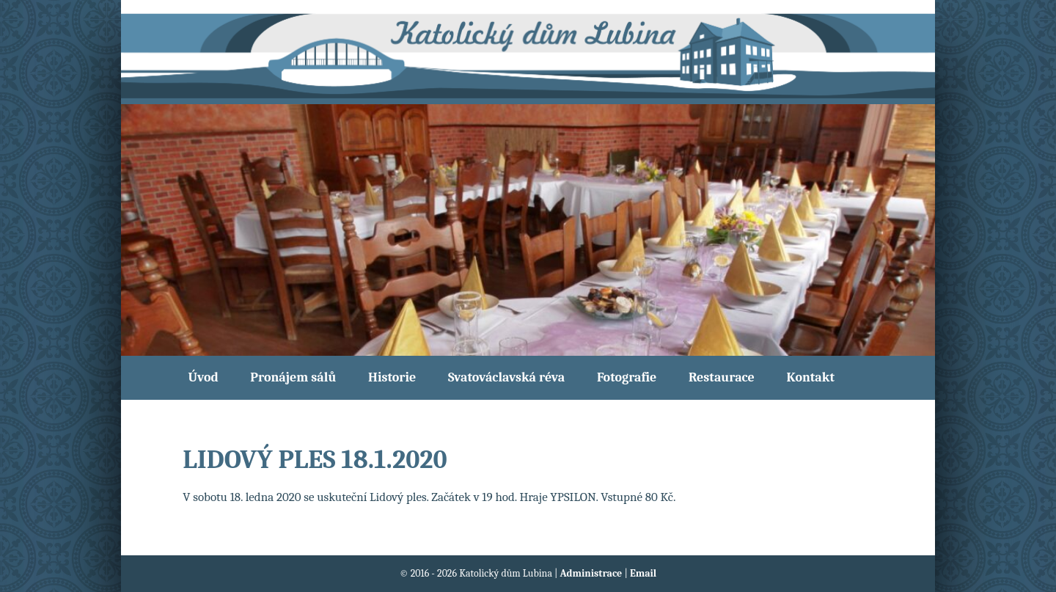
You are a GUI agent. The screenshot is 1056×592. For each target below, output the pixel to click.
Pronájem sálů (293, 377)
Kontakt (810, 377)
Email (643, 573)
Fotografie (626, 377)
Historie (392, 377)
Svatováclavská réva (506, 377)
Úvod (203, 377)
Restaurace (722, 377)
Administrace (592, 573)
